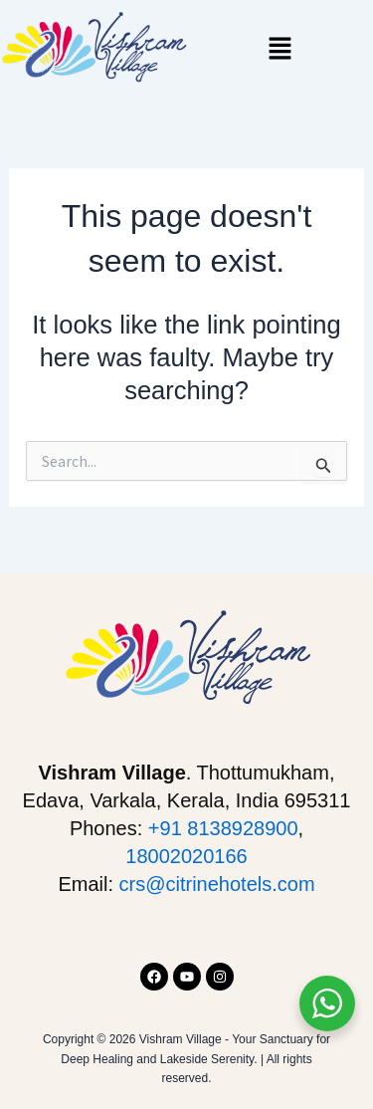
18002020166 (186, 856)
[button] (279, 50)
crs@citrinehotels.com (217, 884)
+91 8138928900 (223, 828)
